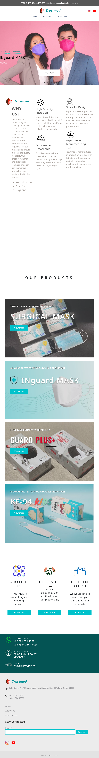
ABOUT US (10, 710)
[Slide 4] (54, 82)
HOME (8, 706)
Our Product (61, 16)
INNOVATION (11, 715)
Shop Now (49, 73)
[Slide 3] (51, 82)
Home (34, 16)
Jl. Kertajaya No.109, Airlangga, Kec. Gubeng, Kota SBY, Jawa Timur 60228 (41, 688)
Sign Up (82, 732)
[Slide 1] (44, 82)
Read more (19, 612)
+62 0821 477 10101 (25, 645)
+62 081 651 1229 (24, 641)
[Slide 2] (47, 82)
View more (19, 327)
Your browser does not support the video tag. (49, 231)
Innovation (47, 16)
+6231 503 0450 (16, 695)
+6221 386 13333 (16, 698)
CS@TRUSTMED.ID (25, 666)
